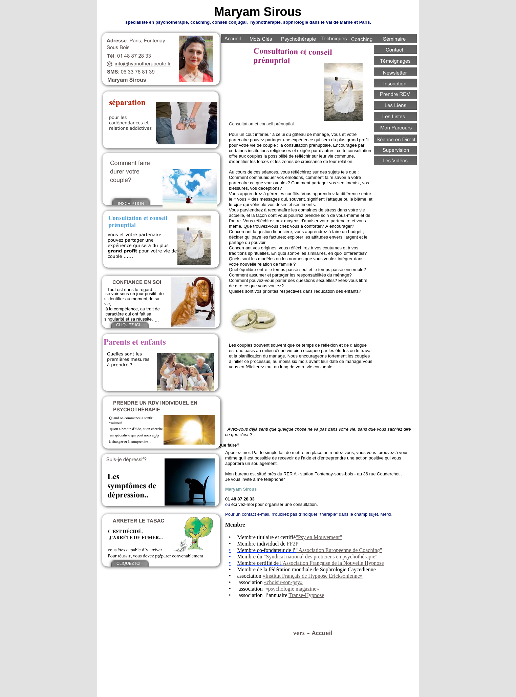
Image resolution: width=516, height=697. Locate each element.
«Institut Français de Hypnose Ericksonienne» (313, 576)
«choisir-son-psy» (283, 582)
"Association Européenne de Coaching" (339, 550)
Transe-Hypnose (306, 595)
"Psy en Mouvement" (319, 537)
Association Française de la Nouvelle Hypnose (333, 563)
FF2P (292, 544)
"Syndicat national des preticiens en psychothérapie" (321, 556)
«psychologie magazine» (292, 589)
